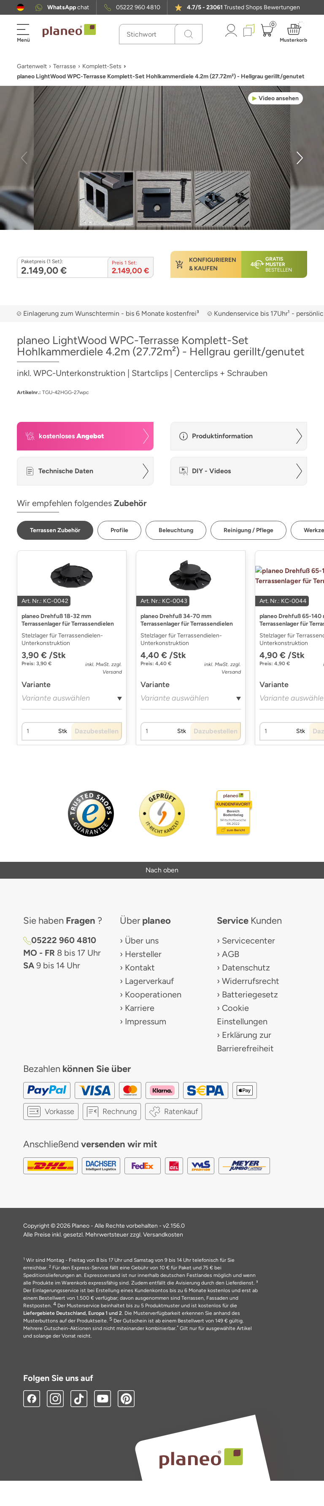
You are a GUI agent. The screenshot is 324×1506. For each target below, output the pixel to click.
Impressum (145, 1021)
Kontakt (140, 967)
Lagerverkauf (149, 981)
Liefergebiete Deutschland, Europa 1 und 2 (72, 1313)
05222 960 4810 (138, 7)
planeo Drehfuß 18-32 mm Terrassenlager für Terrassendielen (68, 620)
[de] (20, 7)
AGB (230, 954)
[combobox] (72, 701)
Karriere (139, 1008)
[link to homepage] (69, 30)
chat (68, 7)
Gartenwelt (32, 66)
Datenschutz (246, 967)
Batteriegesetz (250, 994)
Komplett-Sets (102, 66)
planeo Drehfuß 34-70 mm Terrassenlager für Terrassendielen (186, 620)
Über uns (142, 941)
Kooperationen (153, 994)
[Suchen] (188, 34)
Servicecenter (248, 941)
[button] (20, 7)
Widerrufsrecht (250, 981)
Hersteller (143, 954)
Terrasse (64, 66)
